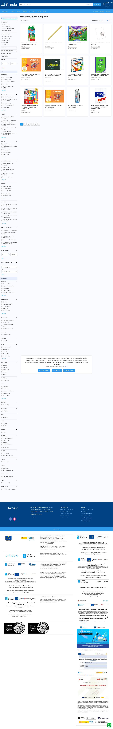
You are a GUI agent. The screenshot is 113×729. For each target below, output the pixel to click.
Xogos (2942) (5, 42)
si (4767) (5, 340)
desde (3, 265)
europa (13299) (6, 150)
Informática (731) (6, 44)
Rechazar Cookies (44, 370)
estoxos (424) (6, 388)
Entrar (107, 3)
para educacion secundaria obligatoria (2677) (10, 243)
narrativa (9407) (7, 103)
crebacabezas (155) (8, 328)
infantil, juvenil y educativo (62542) (9, 125)
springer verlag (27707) (9, 81)
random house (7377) (8, 105)
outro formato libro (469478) (8, 164)
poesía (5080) (6, 107)
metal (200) (5, 442)
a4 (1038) (5, 365)
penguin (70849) (7, 79)
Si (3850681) (5, 56)
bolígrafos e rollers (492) (9, 292)
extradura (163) (6, 482)
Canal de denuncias (86, 518)
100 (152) (5, 425)
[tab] (9, 22)
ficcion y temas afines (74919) (8, 117)
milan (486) (5, 308)
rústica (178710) (7, 167)
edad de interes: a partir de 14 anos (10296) (10, 209)
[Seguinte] (38, 124)
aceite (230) (6, 468)
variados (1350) (6, 347)
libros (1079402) (6, 38)
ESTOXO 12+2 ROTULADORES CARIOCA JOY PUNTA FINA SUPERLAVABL (30, 107)
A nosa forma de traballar (66, 513)
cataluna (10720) (7, 152)
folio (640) (5, 367)
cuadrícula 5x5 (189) (8, 476)
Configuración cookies (87, 517)
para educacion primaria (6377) (9, 233)
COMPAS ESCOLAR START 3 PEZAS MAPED (75, 106)
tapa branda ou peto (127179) (8, 170)
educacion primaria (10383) (10, 230)
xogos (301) (6, 322)
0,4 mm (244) (6, 462)
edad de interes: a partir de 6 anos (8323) (10, 212)
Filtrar (3, 67)
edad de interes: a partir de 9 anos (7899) (10, 216)
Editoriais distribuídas (65, 511)
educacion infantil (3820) (9, 240)
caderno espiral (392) (8, 391)
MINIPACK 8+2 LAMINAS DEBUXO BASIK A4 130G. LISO (31, 75)
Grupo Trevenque (85, 520)
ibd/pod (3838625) (6, 30)
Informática (32, 11)
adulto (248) (6, 453)
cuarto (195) (6, 369)
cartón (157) (6, 447)
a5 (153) (4, 374)
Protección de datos (86, 513)
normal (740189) (6, 24)
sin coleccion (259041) (8, 97)
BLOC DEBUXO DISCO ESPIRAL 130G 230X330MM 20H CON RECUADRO (53, 76)
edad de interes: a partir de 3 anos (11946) (10, 205)
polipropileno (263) (7, 438)
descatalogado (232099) (8, 28)
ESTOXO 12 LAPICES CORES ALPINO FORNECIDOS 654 (29, 43)
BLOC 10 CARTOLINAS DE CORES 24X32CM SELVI (77, 43)
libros (18, 11)
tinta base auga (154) (8, 470)
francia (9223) (6, 154)
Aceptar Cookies (69, 370)
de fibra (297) (6, 395)
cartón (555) (6, 404)
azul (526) (5, 351)
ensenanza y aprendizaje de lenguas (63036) (9, 121)
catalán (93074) (7, 195)
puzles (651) (5, 386)
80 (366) (5, 423)
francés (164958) (7, 193)
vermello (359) (6, 356)
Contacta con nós (64, 515)
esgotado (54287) (6, 26)
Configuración (57, 370)
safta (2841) (6, 302)
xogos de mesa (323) (8, 320)
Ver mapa (33, 517)
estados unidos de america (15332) (10, 147)
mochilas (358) (6, 393)
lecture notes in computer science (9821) (10, 100)
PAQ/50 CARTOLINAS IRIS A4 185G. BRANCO (100, 43)
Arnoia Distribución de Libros (67, 509)
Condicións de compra (87, 509)
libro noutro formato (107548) (8, 174)
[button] (5, 11)
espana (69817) (6, 144)
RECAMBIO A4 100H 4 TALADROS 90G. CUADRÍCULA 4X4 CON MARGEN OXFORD (100, 107)
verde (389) (6, 353)
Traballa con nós (64, 517)
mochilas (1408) (6, 283)
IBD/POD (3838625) (7, 36)
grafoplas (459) (6, 310)
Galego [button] (108, 11)
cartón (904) (6, 380)
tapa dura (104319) (7, 177)
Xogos (39, 11)
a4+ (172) (5, 372)
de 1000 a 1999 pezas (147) (9, 489)
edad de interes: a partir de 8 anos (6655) (10, 220)
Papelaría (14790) (6, 40)
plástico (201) (6, 440)
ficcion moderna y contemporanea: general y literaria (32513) (10, 133)
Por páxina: (95, 20)
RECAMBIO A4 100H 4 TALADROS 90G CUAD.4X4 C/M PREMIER (100, 75)
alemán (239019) (7, 190)
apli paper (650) (7, 306)
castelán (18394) (7, 334)
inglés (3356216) (7, 186)
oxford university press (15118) (8, 87)
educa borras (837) (7, 304)
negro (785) (6, 349)
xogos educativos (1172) (8, 286)
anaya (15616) (6, 84)
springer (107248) (7, 77)
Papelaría (24, 11)
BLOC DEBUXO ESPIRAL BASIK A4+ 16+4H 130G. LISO (54, 106)
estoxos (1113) (6, 288)
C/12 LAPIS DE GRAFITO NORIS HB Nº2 (54, 43)
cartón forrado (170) (8, 445)
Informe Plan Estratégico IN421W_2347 (85, 675)
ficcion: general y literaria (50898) (9, 128)
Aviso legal (84, 511)
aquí (66, 366)
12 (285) (4, 432)
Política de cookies (86, 515)
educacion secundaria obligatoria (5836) (8, 237)
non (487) (5, 417)
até (2, 269)
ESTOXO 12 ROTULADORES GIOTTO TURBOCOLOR (75, 75)
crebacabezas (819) (8, 290)
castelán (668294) (7, 188)
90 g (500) (5, 411)
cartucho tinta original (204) (8, 325)
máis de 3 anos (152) (8, 455)
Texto (13, 11)
